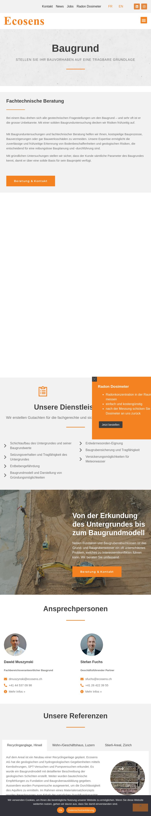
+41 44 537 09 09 (100, 688)
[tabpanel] (75, 603)
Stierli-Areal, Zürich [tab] (118, 570)
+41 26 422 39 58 (100, 716)
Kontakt (47, 6)
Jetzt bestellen (111, 424)
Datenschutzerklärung (81, 810)
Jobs (70, 6)
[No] (140, 807)
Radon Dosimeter (89, 6)
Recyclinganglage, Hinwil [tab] (24, 570)
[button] (144, 20)
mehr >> (49, 625)
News (60, 6)
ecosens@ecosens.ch (97, 692)
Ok (60, 810)
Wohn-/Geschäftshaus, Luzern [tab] (73, 570)
